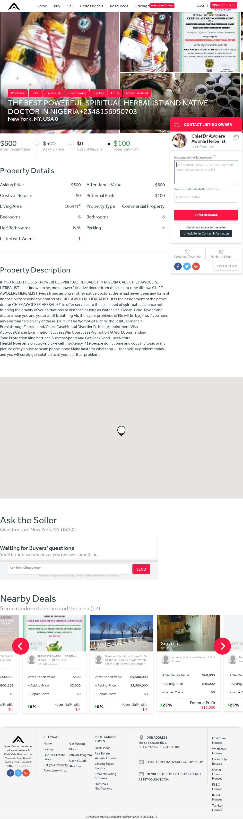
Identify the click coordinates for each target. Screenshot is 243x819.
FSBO (115, 93)
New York (19, 118)
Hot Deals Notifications (103, 786)
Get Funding (77, 744)
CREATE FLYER (227, 266)
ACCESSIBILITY (149, 817)
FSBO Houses (217, 786)
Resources (119, 5)
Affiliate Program (80, 755)
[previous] (20, 646)
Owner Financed (137, 93)
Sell (70, 5)
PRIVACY (134, 817)
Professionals (91, 5)
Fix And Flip (53, 93)
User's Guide (78, 761)
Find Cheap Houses (219, 740)
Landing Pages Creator (104, 766)
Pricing (141, 5)
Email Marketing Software (105, 776)
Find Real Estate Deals (54, 757)
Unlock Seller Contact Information (206, 233)
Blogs (73, 749)
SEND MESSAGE (206, 215)
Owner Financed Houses (218, 774)
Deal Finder (102, 748)
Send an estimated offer (197, 189)
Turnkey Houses (217, 807)
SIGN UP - (223, 5)
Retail (35, 93)
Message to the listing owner (194, 157)
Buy (57, 5)
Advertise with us (55, 770)
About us (75, 766)
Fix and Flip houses (219, 761)
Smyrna (169, 643)
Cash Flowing (77, 93)
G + (26, 773)
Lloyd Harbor (108, 643)
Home (42, 5)
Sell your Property (55, 765)
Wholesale (18, 93)
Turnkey (98, 93)
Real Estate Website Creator (106, 755)
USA (48, 118)
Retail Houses (217, 797)
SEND (141, 569)
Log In (202, 5)
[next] (222, 646)
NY (37, 118)
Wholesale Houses (219, 751)
